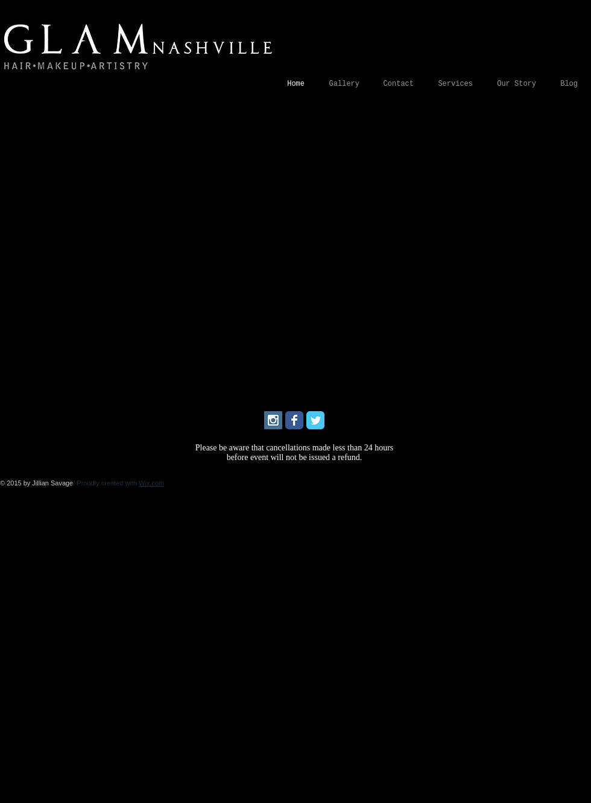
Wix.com (151, 483)
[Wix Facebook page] (294, 420)
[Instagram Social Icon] (273, 420)
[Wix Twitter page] (315, 420)
